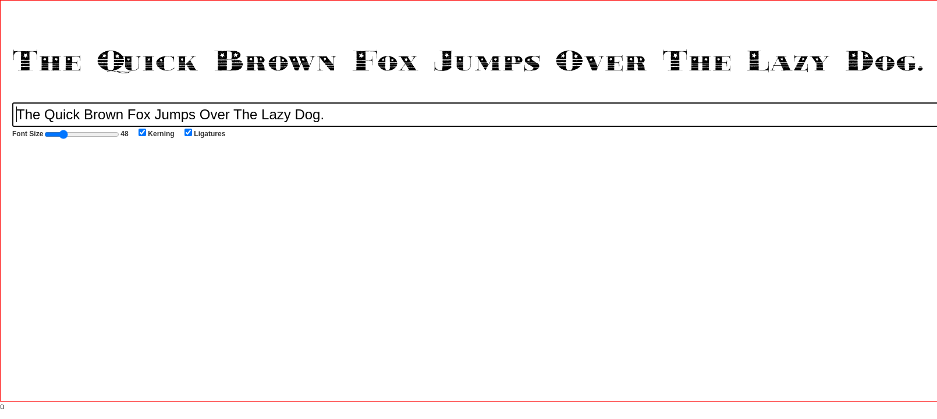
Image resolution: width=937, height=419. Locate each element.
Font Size (70, 134)
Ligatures (204, 133)
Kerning (156, 133)
